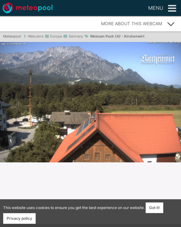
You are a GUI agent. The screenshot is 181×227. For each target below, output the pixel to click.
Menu (162, 8)
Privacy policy (19, 218)
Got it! (154, 207)
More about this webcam (138, 24)
